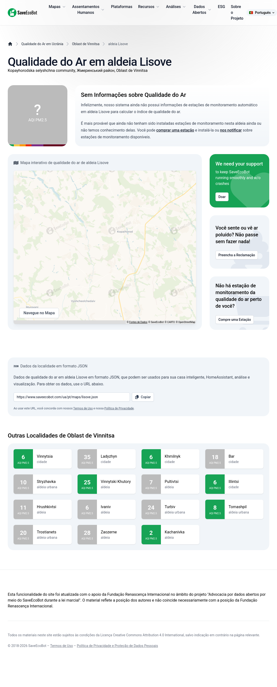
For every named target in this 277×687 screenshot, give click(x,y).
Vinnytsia (52, 456)
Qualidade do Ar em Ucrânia (42, 44)
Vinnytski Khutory (116, 482)
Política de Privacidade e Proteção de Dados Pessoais (117, 646)
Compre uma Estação (234, 319)
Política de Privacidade (119, 408)
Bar (244, 456)
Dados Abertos (202, 9)
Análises (176, 6)
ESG (221, 6)
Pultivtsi (180, 482)
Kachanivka (180, 532)
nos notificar (231, 130)
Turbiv (180, 507)
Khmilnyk (180, 456)
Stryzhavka (52, 482)
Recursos (149, 6)
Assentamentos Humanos (88, 9)
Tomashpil (244, 507)
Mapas (57, 6)
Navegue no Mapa (39, 313)
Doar (222, 196)
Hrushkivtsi (52, 507)
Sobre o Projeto (237, 12)
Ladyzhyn (116, 456)
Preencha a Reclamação (236, 255)
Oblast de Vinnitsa (85, 44)
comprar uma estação (175, 130)
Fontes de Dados (138, 322)
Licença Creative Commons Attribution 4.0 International (142, 635)
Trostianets (52, 532)
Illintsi (244, 482)
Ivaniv (116, 507)
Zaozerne (116, 532)
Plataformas (121, 6)
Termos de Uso (83, 408)
